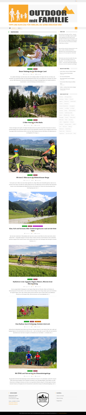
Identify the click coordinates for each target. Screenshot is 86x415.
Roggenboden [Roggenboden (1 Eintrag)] (66, 122)
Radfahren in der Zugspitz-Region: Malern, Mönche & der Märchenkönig (32, 283)
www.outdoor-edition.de (13, 403)
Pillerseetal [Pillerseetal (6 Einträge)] (61, 119)
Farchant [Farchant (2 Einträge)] (60, 103)
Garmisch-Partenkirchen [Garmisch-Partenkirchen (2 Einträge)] (63, 106)
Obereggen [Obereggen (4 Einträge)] (61, 117)
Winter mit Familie (60, 399)
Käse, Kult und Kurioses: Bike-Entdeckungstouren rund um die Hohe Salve (32, 230)
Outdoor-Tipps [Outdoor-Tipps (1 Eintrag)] (72, 117)
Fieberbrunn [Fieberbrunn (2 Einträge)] (66, 103)
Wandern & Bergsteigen (37, 226)
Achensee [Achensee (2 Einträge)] (61, 97)
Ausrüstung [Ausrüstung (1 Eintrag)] (61, 99)
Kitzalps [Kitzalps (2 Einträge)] (65, 110)
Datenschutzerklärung (62, 413)
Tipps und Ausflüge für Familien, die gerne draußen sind (35, 25)
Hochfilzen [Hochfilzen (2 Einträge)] (61, 108)
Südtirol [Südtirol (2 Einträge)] (74, 124)
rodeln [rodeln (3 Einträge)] (60, 122)
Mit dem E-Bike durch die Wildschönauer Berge (33, 178)
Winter (19, 28)
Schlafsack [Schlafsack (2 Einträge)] (61, 124)
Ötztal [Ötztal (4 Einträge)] (75, 133)
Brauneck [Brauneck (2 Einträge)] (71, 99)
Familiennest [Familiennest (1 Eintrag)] (66, 101)
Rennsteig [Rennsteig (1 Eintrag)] (71, 119)
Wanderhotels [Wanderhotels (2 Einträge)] (68, 129)
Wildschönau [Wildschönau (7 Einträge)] (68, 131)
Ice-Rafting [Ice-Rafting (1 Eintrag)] (67, 108)
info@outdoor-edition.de (13, 405)
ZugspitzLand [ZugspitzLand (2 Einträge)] (61, 133)
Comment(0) (39, 74)
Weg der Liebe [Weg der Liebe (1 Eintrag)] (61, 131)
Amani (33, 287)
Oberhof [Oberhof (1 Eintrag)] (66, 117)
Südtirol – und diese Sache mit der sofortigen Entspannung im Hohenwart (68, 88)
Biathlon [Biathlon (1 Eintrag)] (66, 99)
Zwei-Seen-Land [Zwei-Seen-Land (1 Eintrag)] (69, 133)
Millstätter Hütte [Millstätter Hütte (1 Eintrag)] (66, 115)
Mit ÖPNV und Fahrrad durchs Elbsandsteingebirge (32, 374)
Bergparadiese (59, 401)
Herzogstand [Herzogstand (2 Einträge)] (72, 106)
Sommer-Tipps (37, 322)
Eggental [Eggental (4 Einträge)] (60, 101)
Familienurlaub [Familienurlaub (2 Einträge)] (73, 101)
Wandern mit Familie (60, 396)
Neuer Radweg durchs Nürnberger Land (33, 72)
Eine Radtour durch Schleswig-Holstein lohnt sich (33, 325)
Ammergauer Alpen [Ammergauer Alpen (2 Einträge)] (68, 97)
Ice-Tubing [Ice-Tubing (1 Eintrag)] (72, 108)
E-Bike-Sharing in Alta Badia (32, 123)
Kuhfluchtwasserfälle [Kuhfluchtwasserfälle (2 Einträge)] (68, 113)
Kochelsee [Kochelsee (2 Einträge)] (61, 113)
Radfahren (30, 69)
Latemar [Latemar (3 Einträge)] (60, 115)
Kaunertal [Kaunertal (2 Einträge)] (61, 110)
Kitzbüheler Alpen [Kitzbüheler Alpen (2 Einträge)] (72, 110)
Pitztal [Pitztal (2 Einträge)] (66, 119)
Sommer (13, 28)
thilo (33, 125)
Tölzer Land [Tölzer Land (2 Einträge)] (65, 126)
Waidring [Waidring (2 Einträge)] (70, 126)
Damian (33, 74)
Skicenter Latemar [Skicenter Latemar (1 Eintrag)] (68, 124)
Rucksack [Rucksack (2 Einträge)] (72, 122)
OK (58, 413)
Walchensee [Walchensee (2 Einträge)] (61, 129)
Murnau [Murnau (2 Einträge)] (72, 115)
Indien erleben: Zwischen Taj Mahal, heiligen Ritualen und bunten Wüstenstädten (68, 72)
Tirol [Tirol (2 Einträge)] (60, 126)
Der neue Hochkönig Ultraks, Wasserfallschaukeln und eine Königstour (67, 77)
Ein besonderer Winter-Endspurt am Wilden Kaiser (67, 83)
